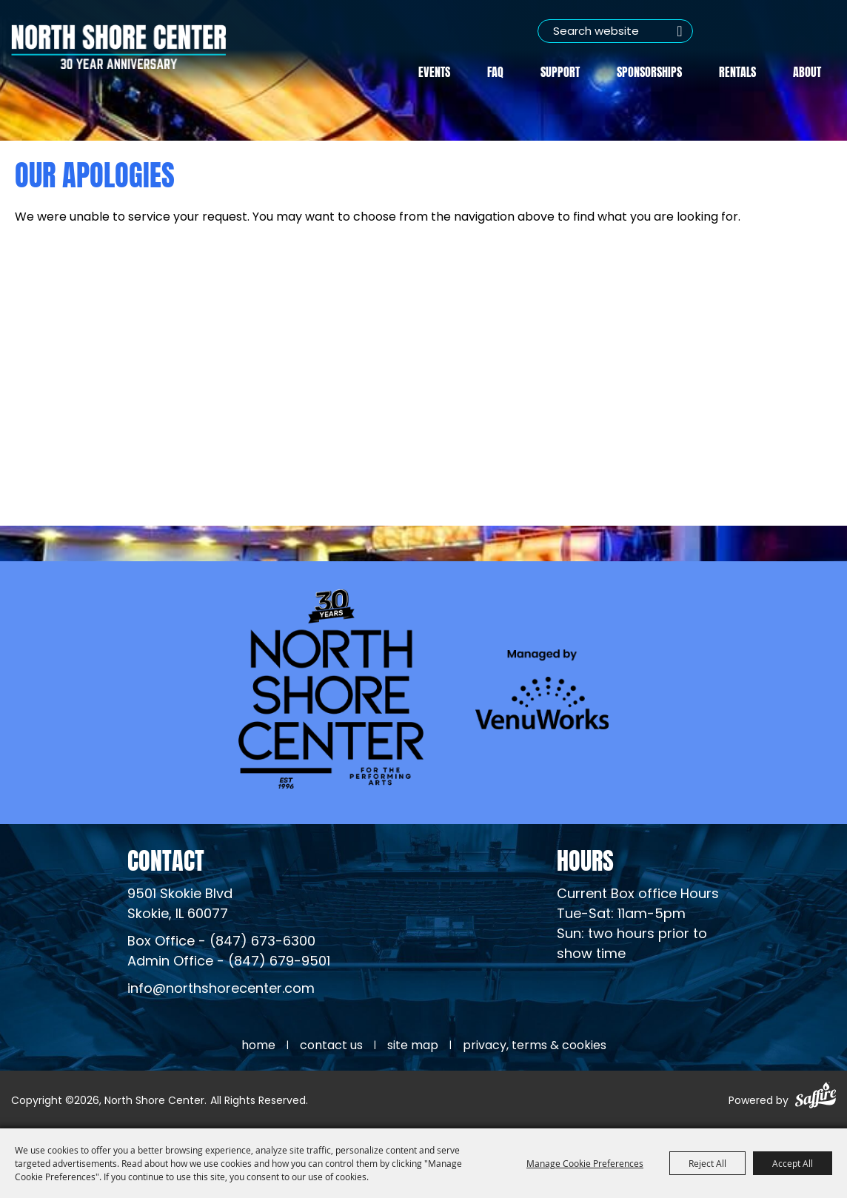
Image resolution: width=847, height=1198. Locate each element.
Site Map (412, 1046)
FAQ (495, 71)
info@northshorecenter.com (221, 990)
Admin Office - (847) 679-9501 (228, 962)
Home (258, 1046)
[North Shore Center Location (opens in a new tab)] (179, 905)
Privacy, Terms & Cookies (534, 1046)
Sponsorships (649, 71)
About (807, 71)
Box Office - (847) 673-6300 (221, 942)
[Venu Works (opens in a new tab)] (542, 689)
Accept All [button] (792, 1163)
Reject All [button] (707, 1163)
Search (680, 31)
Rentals (737, 71)
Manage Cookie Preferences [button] (584, 1163)
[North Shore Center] (118, 46)
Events (434, 71)
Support (560, 71)
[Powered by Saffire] (815, 1098)
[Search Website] (615, 31)
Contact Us (331, 1046)
